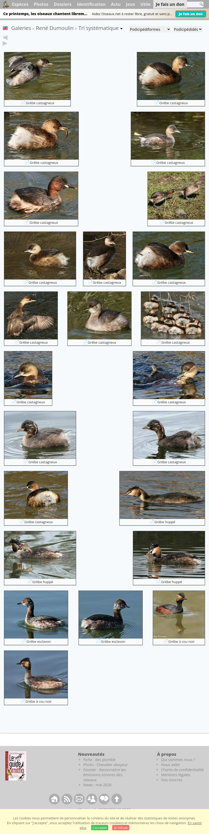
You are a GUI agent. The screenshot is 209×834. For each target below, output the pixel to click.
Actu (116, 4)
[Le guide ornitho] (15, 774)
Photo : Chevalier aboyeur (105, 772)
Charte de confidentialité (182, 777)
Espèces (20, 4)
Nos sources (171, 788)
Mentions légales (175, 782)
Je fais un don (191, 13)
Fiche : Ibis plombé (99, 767)
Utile (145, 4)
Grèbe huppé (164, 530)
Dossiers (62, 4)
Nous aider (170, 772)
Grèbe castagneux (40, 111)
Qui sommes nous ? (178, 767)
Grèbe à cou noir (181, 649)
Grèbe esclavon (39, 649)
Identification (91, 4)
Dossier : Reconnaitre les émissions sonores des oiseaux (104, 783)
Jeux (130, 4)
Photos (41, 4)
